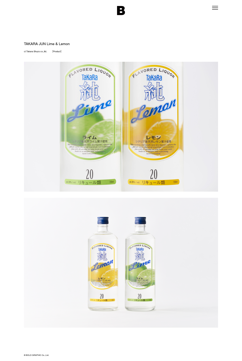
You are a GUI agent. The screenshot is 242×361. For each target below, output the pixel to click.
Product (57, 51)
